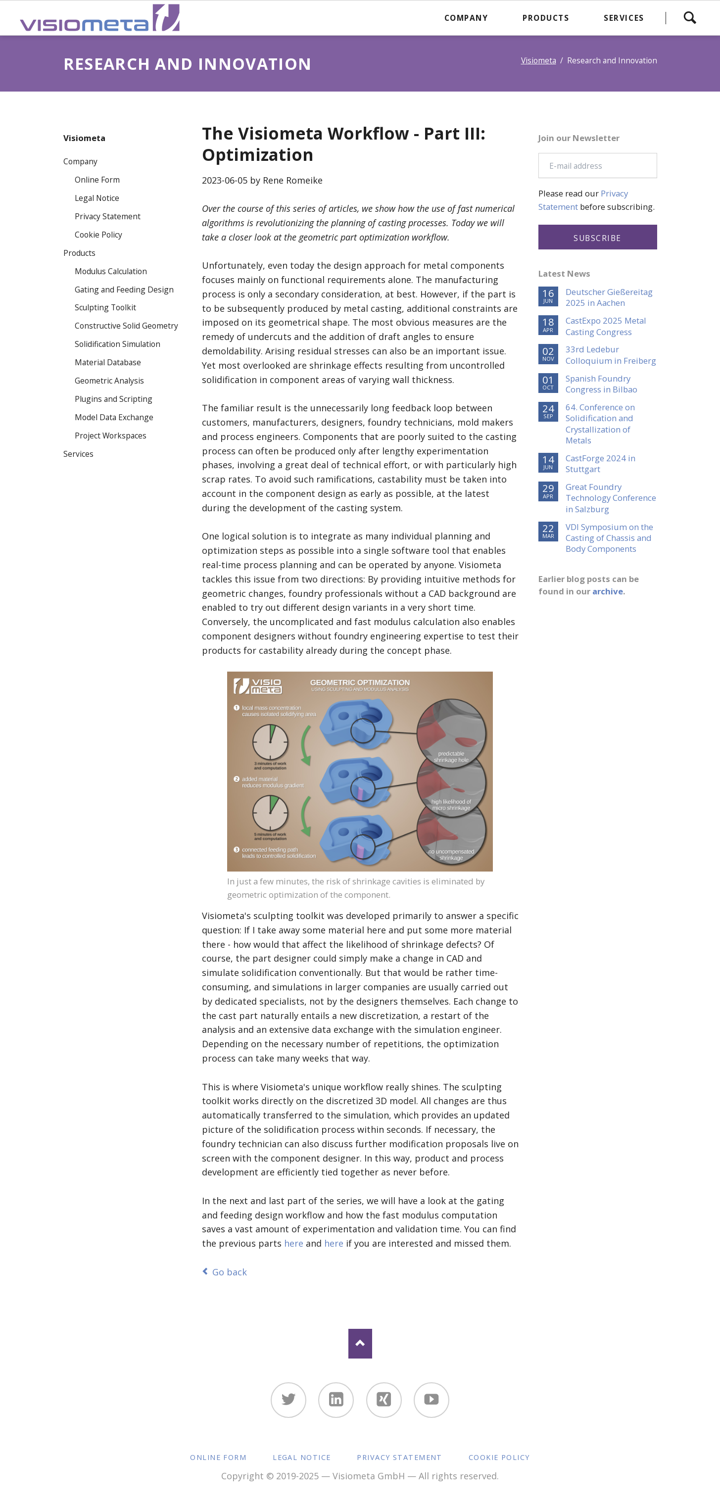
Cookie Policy (98, 234)
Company (80, 161)
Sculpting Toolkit (105, 307)
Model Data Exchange (114, 417)
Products (79, 252)
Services (78, 453)
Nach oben (360, 1344)
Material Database (108, 362)
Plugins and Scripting (113, 398)
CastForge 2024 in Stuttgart (600, 464)
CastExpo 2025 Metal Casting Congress (606, 326)
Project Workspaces (110, 435)
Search (690, 17)
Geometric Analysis (109, 380)
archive (607, 591)
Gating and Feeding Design (124, 289)
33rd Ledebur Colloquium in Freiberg (611, 355)
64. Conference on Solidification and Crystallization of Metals (600, 424)
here (293, 1243)
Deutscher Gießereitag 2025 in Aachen (609, 297)
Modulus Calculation (111, 271)
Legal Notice (97, 198)
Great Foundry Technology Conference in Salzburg (611, 498)
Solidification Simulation (117, 344)
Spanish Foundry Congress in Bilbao (601, 384)
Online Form (97, 179)
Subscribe (598, 238)
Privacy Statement (108, 216)
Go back (229, 1272)
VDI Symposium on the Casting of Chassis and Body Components (609, 538)
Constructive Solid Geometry (126, 325)
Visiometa (538, 60)
